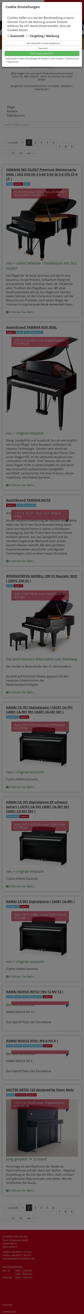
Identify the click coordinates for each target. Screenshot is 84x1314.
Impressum (13, 61)
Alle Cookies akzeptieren (42, 53)
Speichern (43, 48)
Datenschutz (72, 58)
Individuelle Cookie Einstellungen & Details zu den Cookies (35, 58)
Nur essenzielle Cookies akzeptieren (43, 43)
